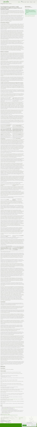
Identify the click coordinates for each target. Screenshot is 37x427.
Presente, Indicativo (5, 409)
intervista (14, 407)
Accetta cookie (24, 425)
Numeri (4, 414)
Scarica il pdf (27, 15)
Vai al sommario (32, 15)
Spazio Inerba (24, 2)
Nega (28, 425)
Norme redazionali (21, 417)
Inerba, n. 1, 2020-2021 (7, 414)
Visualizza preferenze (34, 425)
